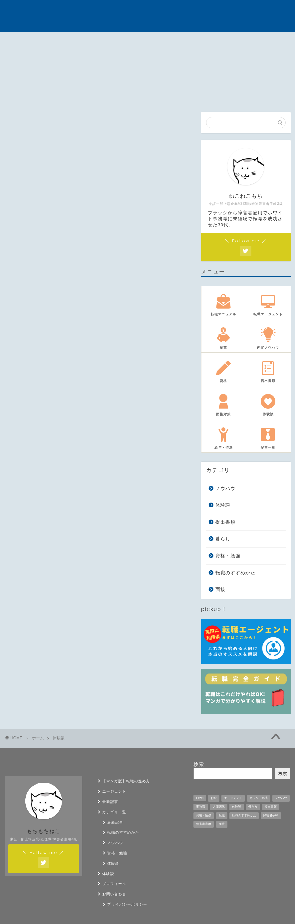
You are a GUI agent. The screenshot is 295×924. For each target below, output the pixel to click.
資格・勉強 (227, 555)
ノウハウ (225, 488)
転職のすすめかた (235, 572)
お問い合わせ (268, 43)
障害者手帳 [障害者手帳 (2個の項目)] (270, 815)
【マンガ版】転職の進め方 (28, 43)
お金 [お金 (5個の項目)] (214, 798)
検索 (198, 764)
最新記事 (109, 41)
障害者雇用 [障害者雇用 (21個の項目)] (203, 824)
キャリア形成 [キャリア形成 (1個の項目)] (259, 798)
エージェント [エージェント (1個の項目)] (233, 798)
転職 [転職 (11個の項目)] (222, 815)
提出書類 (225, 522)
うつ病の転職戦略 (147, 15)
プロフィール (228, 43)
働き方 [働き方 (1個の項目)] (252, 806)
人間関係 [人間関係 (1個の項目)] (219, 806)
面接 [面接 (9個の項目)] (222, 824)
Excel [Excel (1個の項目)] (199, 798)
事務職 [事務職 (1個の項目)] (200, 806)
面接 (220, 589)
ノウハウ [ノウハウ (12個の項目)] (281, 798)
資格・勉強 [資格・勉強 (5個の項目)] (203, 815)
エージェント (70, 43)
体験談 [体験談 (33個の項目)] (236, 806)
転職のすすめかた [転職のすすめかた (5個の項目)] (244, 815)
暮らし (222, 538)
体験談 (188, 41)
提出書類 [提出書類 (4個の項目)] (271, 806)
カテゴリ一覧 (149, 43)
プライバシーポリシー (127, 904)
